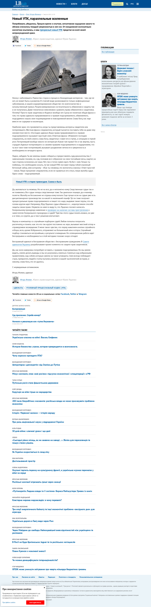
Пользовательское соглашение (90, 577)
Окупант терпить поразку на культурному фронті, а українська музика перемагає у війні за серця (52, 471)
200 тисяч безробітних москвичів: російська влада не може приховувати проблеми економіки (53, 402)
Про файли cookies (8, 602)
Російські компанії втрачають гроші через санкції (36, 481)
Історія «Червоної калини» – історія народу (33, 412)
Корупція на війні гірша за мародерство (32, 391)
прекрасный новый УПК (51, 29)
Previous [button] (102, 73)
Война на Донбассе (20, 9)
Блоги (74, 4)
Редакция (51, 577)
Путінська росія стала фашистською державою (35, 382)
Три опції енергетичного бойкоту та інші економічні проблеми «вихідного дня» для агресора (53, 510)
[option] (120, 72)
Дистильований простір (23, 461)
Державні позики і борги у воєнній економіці (125, 99)
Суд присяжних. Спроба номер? (26, 315)
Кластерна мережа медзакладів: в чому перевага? (37, 500)
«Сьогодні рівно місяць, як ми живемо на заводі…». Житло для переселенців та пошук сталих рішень (51, 441)
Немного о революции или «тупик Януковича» (33, 321)
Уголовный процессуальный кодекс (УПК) (46, 288)
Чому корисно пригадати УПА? (27, 355)
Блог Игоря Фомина (33, 14)
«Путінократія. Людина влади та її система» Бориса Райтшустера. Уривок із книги (52, 491)
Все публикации (108, 52)
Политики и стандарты (67, 577)
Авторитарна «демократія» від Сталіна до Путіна (36, 364)
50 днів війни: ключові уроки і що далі (31, 431)
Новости (61, 4)
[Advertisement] (120, 28)
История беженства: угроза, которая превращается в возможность (44, 346)
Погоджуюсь (35, 602)
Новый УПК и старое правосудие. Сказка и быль (39, 181)
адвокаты (18, 288)
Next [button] (137, 73)
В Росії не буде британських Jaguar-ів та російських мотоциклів (43, 542)
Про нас (15, 577)
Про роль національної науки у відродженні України (38, 421)
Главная (15, 14)
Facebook (65, 294)
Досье (85, 4)
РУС (132, 4)
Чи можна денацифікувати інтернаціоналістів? (35, 560)
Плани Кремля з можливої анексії (29, 551)
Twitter (73, 294)
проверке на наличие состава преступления (68, 210)
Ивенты (41, 577)
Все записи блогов (109, 153)
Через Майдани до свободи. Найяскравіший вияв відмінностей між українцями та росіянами (52, 531)
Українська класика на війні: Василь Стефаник (34, 337)
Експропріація (18, 308)
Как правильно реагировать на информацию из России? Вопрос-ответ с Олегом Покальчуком (118, 78)
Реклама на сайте (28, 577)
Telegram (82, 294)
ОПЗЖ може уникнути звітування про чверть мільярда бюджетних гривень (49, 569)
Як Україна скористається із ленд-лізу (30, 451)
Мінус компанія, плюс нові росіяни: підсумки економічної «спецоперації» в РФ (51, 373)
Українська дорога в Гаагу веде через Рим (32, 521)
